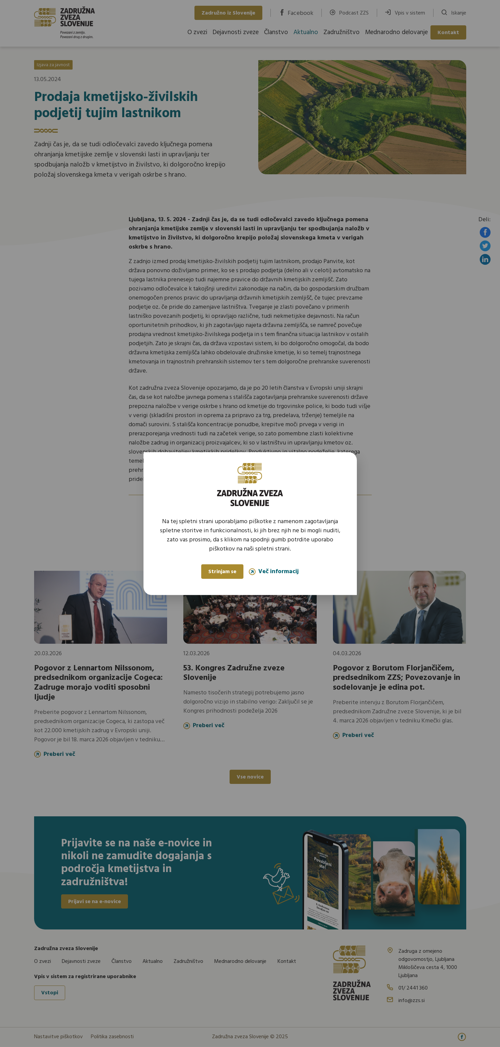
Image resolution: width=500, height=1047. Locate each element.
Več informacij (274, 571)
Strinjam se (222, 571)
